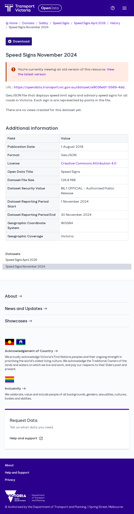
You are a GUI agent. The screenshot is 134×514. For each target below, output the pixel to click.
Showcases (18, 321)
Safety (43, 23)
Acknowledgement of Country (31, 351)
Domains (28, 23)
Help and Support (17, 472)
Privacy (10, 480)
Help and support (26, 438)
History (115, 23)
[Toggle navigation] (124, 8)
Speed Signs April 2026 (90, 23)
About (13, 296)
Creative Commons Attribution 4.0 (88, 163)
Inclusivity (15, 389)
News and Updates (26, 309)
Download (18, 41)
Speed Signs (61, 23)
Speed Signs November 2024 (29, 27)
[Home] (11, 23)
